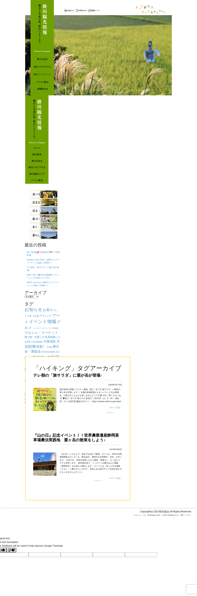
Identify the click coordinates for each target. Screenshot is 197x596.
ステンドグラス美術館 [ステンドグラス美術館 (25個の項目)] (49, 328)
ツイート (111, 412)
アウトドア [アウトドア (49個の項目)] (45, 315)
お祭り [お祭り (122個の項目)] (48, 310)
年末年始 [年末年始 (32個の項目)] (45, 352)
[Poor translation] (11, 550)
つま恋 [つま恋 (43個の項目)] (35, 316)
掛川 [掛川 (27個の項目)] (58, 352)
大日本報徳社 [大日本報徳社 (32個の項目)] (37, 342)
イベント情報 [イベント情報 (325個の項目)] (42, 321)
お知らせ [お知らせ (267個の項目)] (33, 309)
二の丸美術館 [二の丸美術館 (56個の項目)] (48, 336)
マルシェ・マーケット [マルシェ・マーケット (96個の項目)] (41, 332)
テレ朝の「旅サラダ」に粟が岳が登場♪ (67, 375)
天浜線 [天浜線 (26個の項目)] (49, 347)
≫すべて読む (115, 407)
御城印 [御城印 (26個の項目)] (52, 352)
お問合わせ (42, 89)
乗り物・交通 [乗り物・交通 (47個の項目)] (32, 337)
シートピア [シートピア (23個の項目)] (36, 328)
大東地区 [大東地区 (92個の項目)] (50, 341)
